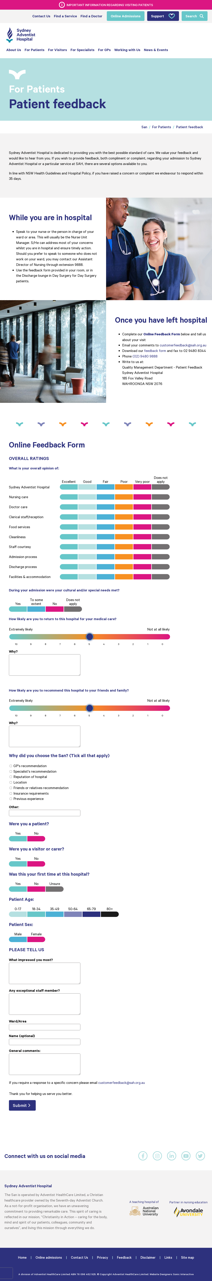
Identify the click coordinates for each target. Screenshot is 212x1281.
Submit (20, 1105)
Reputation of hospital (28, 776)
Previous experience (27, 798)
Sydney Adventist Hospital (29, 486)
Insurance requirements (29, 792)
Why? (13, 651)
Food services (19, 526)
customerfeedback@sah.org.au (183, 344)
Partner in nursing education (188, 1208)
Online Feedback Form (161, 333)
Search (191, 16)
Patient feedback (189, 126)
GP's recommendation (28, 765)
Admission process (23, 556)
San (144, 126)
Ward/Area (17, 1020)
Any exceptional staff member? (34, 990)
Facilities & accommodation (30, 576)
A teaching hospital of (143, 1208)
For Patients (161, 126)
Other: (14, 806)
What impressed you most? (31, 959)
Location (18, 782)
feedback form (155, 350)
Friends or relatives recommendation (39, 787)
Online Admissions (126, 16)
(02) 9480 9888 (145, 356)
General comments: (25, 1050)
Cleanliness (17, 536)
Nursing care (18, 496)
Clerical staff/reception (26, 516)
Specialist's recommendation (33, 771)
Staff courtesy (20, 546)
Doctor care (18, 506)
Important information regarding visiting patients (110, 5)
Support (163, 16)
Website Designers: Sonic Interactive (172, 1273)
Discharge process (23, 566)
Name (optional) (22, 1035)
